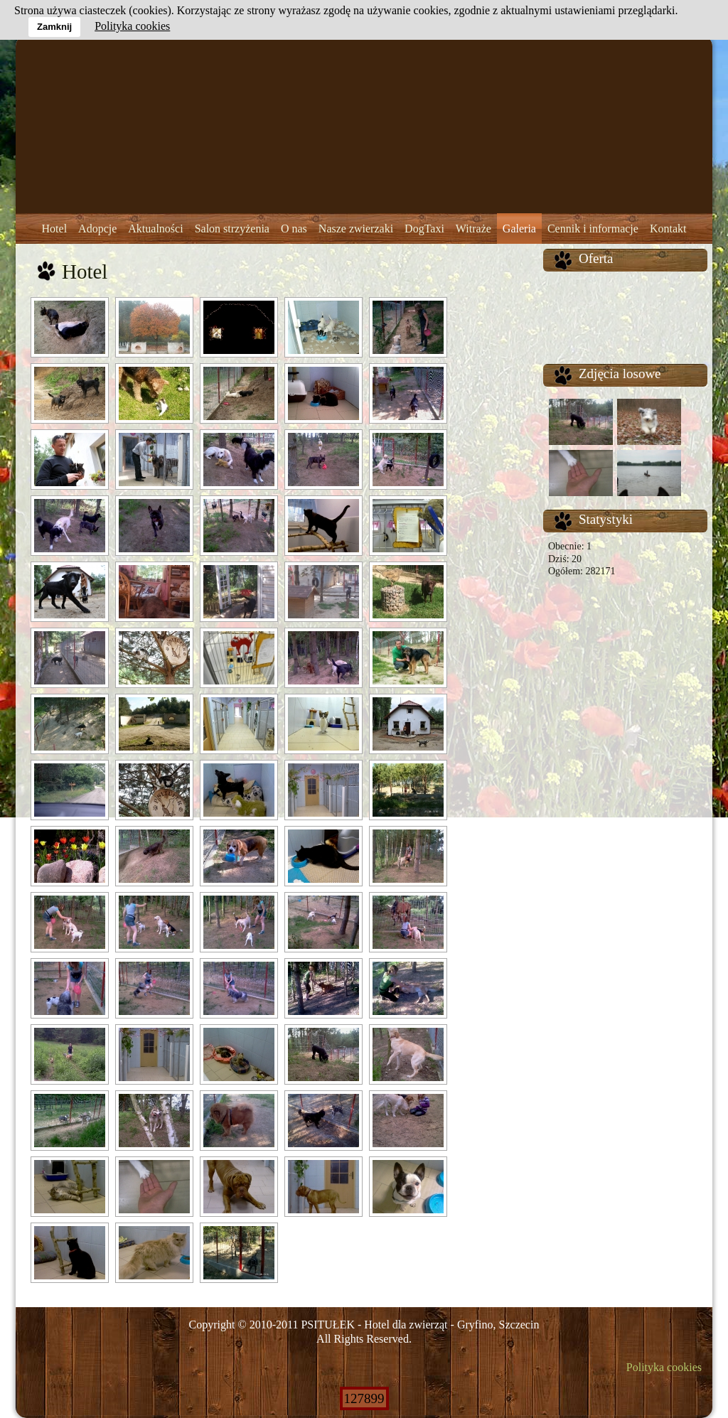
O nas (294, 228)
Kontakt (668, 228)
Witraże (473, 228)
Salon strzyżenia (232, 228)
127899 (364, 1398)
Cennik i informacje (592, 228)
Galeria (519, 228)
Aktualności (155, 228)
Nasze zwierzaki (355, 228)
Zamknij (54, 26)
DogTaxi (424, 228)
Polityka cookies (664, 1367)
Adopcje (97, 228)
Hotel (55, 228)
